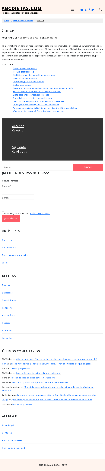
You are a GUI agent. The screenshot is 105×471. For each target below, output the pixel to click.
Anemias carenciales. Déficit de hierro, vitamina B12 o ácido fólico (45, 108)
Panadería (7, 307)
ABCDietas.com (22, 8)
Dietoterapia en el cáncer (25, 78)
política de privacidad (40, 213)
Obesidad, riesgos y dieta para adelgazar (32, 98)
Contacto (7, 432)
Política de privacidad (13, 447)
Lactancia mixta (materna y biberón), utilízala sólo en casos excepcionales (57, 395)
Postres (6, 322)
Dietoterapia (9, 247)
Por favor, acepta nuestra (26, 213)
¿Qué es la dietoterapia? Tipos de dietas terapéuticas (38, 111)
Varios (5, 262)
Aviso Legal (8, 425)
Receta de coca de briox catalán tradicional (38, 373)
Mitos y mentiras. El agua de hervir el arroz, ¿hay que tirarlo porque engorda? (56, 359)
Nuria (5, 363)
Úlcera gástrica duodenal (25, 68)
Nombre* (18, 190)
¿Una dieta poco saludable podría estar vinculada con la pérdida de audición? (51, 399)
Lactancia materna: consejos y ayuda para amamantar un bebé (43, 88)
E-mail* (18, 201)
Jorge (5, 399)
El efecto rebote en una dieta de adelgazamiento (37, 91)
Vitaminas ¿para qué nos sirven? (28, 81)
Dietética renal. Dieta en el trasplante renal (34, 75)
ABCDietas (51, 37)
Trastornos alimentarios (15, 255)
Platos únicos (9, 315)
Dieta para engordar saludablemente (31, 94)
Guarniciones (9, 300)
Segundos (7, 338)
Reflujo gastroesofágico (25, 71)
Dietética (7, 240)
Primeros (7, 330)
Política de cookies (12, 440)
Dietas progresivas (22, 84)
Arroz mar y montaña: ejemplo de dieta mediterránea (40, 382)
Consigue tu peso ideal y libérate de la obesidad (36, 104)
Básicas (6, 285)
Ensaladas (7, 292)
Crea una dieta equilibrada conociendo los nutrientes (38, 101)
